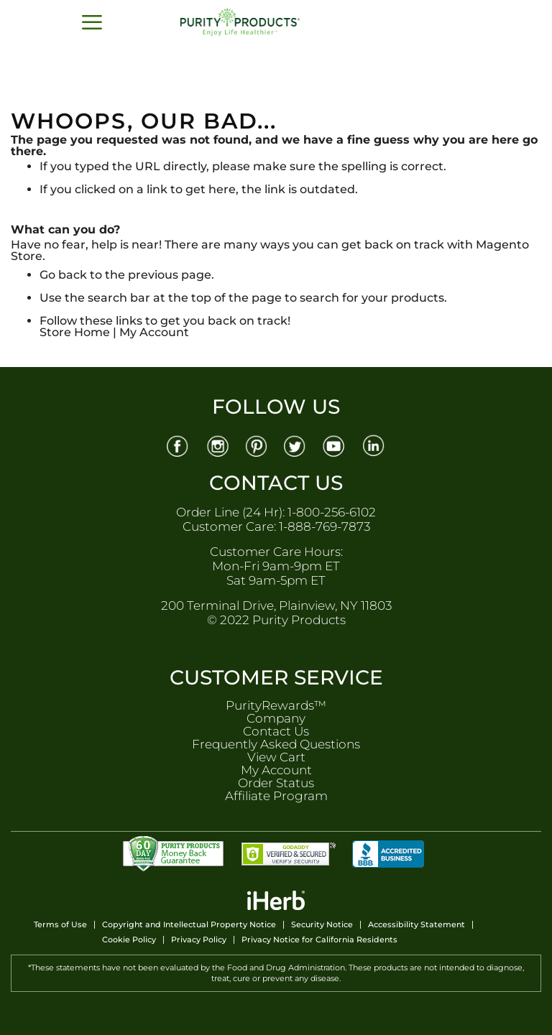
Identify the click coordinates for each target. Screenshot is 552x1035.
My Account (154, 332)
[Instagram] (217, 445)
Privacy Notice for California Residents (319, 940)
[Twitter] (296, 445)
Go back (63, 275)
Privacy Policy (198, 940)
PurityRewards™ (276, 705)
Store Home (75, 332)
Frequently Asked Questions (276, 744)
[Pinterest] (257, 445)
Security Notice (322, 925)
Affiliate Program (276, 795)
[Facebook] (178, 445)
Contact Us (276, 731)
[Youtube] (336, 445)
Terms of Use (60, 925)
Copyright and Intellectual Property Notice (189, 925)
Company (276, 718)
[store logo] (260, 22)
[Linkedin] (375, 445)
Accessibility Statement (416, 925)
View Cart (276, 757)
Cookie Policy (129, 940)
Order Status (276, 782)
